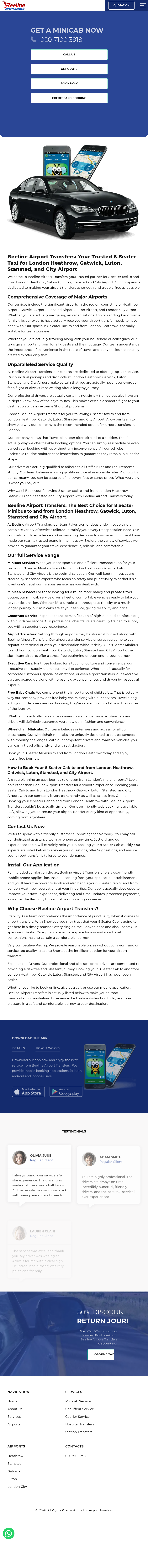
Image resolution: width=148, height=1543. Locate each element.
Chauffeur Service (79, 1409)
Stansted (15, 1464)
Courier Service (77, 1417)
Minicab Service (78, 1401)
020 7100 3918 (61, 39)
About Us (15, 1409)
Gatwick (14, 1471)
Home (12, 1401)
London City (17, 1487)
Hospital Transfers (79, 1424)
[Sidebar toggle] (143, 5)
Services (14, 1417)
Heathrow (15, 1456)
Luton (12, 1479)
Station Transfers (78, 1432)
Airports (14, 1424)
